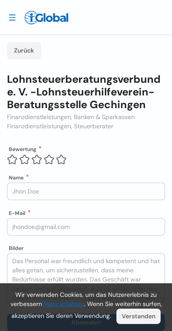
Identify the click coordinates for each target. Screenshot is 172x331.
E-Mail (17, 213)
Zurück (24, 50)
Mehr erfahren (64, 304)
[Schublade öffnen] (12, 17)
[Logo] (46, 17)
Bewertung (22, 149)
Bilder (16, 248)
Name (16, 177)
